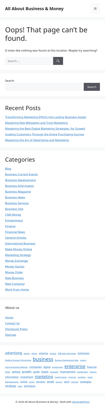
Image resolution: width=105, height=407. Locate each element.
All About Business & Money (34, 8)
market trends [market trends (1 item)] (61, 377)
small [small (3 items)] (50, 381)
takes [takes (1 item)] (20, 386)
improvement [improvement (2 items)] (68, 371)
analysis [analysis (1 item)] (53, 353)
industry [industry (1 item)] (93, 372)
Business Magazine (18, 192)
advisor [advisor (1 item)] (27, 353)
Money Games (14, 266)
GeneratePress (80, 401)
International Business (20, 243)
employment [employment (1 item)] (57, 367)
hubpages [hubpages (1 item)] (54, 372)
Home (9, 317)
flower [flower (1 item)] (7, 372)
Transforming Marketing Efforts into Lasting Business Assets (45, 117)
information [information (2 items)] (12, 377)
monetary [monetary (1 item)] (82, 377)
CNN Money (13, 215)
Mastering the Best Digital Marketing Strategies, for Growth (45, 128)
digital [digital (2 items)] (47, 367)
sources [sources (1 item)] (59, 382)
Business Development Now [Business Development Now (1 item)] (66, 360)
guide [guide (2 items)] (36, 371)
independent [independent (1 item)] (82, 372)
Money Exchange (16, 261)
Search (9, 81)
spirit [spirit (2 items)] (67, 381)
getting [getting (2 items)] (16, 371)
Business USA (14, 209)
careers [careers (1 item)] (83, 360)
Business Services (17, 203)
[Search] (58, 61)
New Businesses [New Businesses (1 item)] (12, 382)
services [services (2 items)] (40, 381)
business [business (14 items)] (43, 359)
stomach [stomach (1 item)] (74, 382)
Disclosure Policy (16, 329)
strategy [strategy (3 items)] (10, 386)
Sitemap (10, 335)
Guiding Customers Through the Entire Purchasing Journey (44, 134)
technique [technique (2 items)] (29, 386)
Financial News (15, 232)
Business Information (19, 186)
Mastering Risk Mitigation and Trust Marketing (36, 123)
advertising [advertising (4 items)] (13, 353)
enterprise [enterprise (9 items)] (74, 366)
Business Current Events (21, 174)
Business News (15, 197)
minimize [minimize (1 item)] (72, 377)
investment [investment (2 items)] (26, 377)
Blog (8, 168)
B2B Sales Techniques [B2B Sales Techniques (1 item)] (67, 353)
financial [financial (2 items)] (92, 367)
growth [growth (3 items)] (26, 371)
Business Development (20, 180)
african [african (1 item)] (34, 353)
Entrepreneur (14, 220)
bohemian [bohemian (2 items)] (83, 353)
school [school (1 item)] (31, 382)
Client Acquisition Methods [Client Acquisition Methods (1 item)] (16, 367)
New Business (14, 278)
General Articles (15, 238)
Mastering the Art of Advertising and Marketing (37, 140)
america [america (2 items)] (43, 353)
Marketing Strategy (18, 255)
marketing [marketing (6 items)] (44, 376)
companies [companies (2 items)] (35, 367)
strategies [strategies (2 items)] (85, 381)
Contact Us (12, 323)
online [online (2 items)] (23, 381)
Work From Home (17, 289)
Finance (10, 226)
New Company (15, 284)
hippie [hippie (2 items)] (44, 371)
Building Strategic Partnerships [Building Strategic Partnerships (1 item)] (18, 360)
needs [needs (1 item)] (89, 377)
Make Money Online (18, 249)
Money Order (14, 272)
